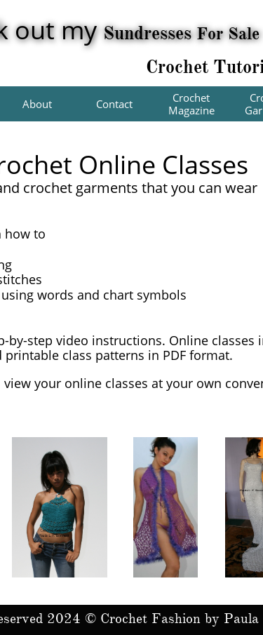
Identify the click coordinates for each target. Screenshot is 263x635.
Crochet (179, 66)
